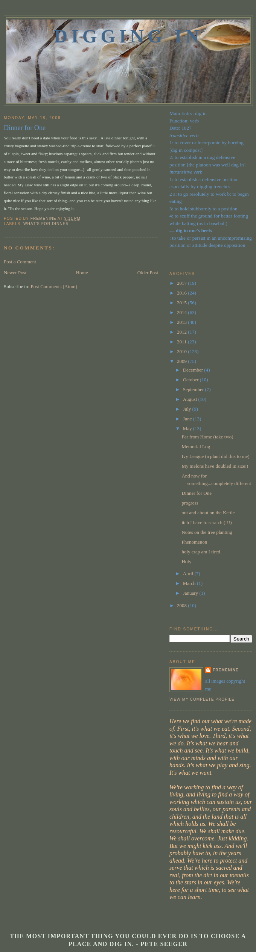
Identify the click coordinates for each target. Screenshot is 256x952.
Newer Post (15, 272)
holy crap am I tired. (201, 552)
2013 (182, 322)
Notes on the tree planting (206, 532)
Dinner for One (196, 493)
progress (189, 503)
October (191, 379)
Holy (186, 561)
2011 (182, 342)
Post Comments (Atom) (54, 286)
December (193, 370)
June (188, 419)
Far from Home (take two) (207, 437)
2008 (182, 605)
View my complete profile (202, 699)
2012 (182, 332)
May (188, 428)
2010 (182, 351)
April (189, 573)
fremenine (226, 670)
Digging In (128, 36)
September (194, 389)
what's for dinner (46, 224)
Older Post (147, 272)
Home (82, 272)
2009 (182, 361)
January (191, 593)
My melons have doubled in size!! (214, 466)
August (190, 399)
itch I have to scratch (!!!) (206, 522)
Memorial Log (195, 446)
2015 (182, 302)
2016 (182, 293)
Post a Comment (20, 261)
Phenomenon (194, 542)
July (187, 409)
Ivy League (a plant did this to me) (215, 456)
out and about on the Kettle (208, 512)
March (190, 583)
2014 (182, 312)
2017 (182, 283)
